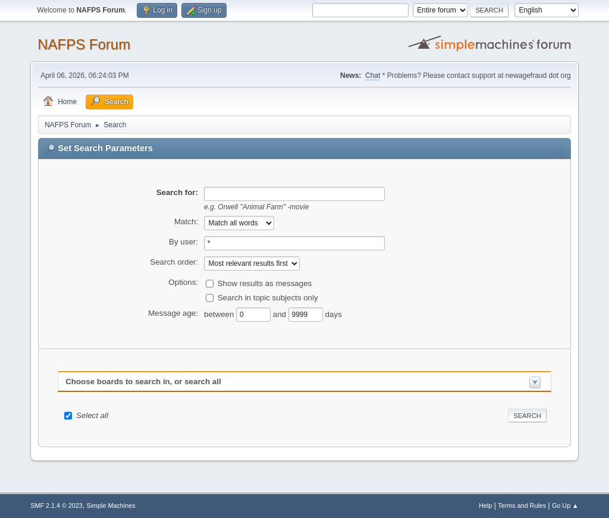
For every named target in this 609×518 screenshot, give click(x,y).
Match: (186, 221)
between (220, 313)
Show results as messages (265, 282)
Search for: (177, 192)
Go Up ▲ (565, 505)
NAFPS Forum (83, 44)
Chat (372, 75)
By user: (183, 241)
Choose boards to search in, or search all (143, 381)
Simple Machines (111, 505)
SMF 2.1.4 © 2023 (56, 505)
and (280, 313)
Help (485, 505)
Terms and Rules (522, 505)
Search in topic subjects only (268, 297)
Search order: (174, 262)
